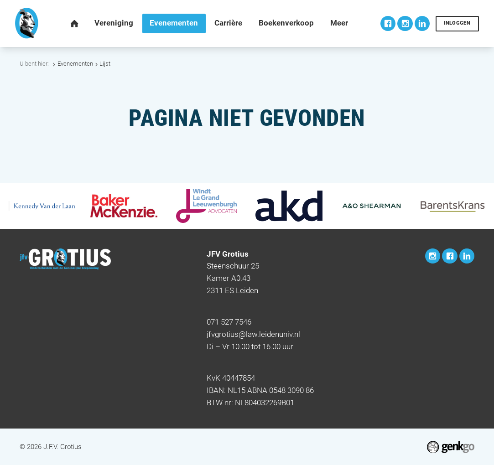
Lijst (104, 63)
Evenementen (75, 63)
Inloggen (457, 23)
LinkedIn (422, 23)
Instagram (404, 23)
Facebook (387, 23)
